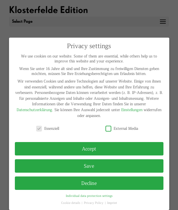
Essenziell (47, 128)
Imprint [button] (112, 202)
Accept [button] (89, 148)
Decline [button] (89, 183)
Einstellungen (131, 109)
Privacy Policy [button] (94, 202)
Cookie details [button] (71, 202)
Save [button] (89, 165)
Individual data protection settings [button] (89, 195)
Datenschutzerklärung (34, 109)
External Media (121, 128)
